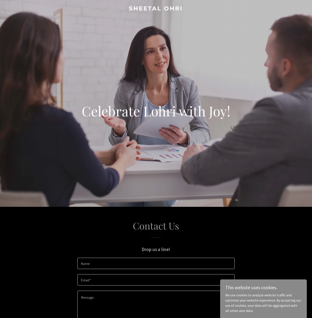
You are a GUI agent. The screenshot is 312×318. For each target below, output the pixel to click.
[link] (156, 9)
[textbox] (155, 263)
